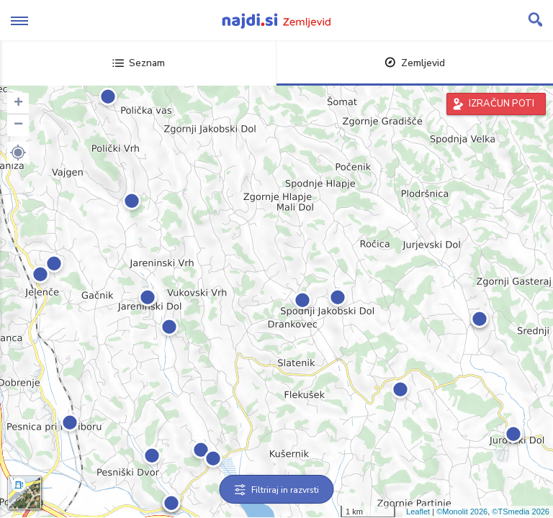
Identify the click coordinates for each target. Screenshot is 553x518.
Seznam (138, 63)
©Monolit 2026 (461, 511)
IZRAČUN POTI (501, 103)
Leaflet (418, 511)
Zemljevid (415, 63)
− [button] (18, 125)
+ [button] (18, 103)
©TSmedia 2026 (520, 511)
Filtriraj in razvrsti (277, 490)
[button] (18, 152)
